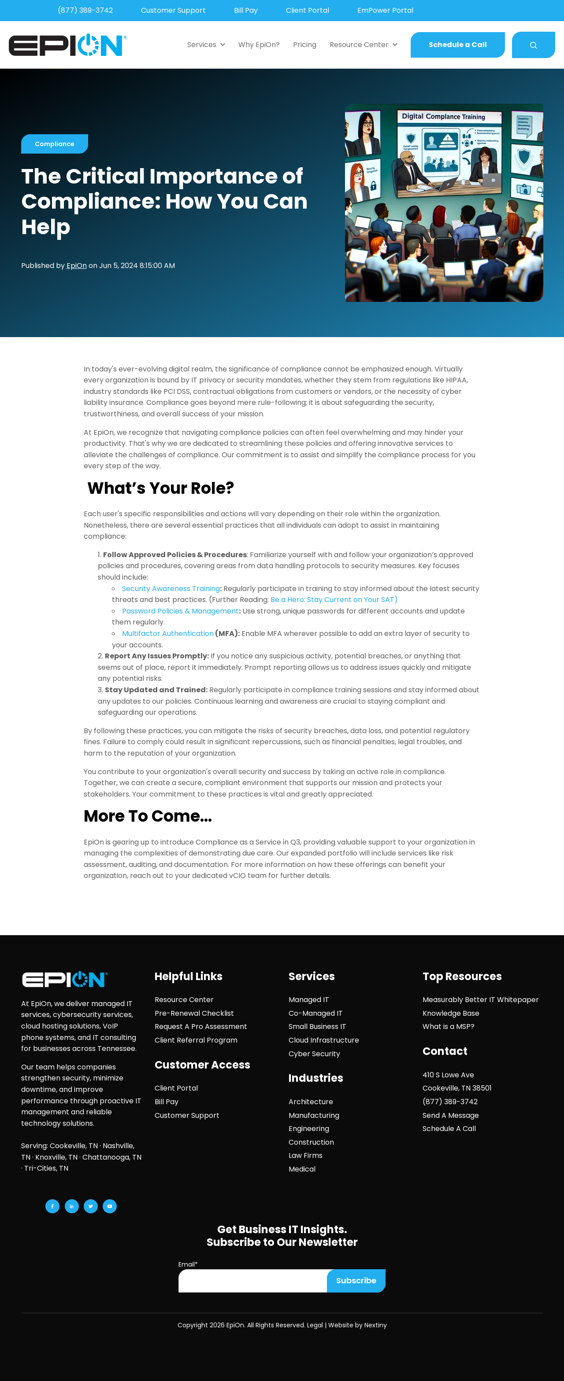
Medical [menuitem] (302, 1169)
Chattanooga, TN (111, 1157)
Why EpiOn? (259, 45)
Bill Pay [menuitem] (246, 10)
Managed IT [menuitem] (309, 1000)
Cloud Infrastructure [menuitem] (324, 1040)
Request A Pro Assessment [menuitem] (201, 1026)
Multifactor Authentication (168, 633)
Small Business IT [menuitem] (317, 1026)
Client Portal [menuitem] (307, 10)
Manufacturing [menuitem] (314, 1115)
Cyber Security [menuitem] (314, 1054)
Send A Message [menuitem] (451, 1115)
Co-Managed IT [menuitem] (316, 1013)
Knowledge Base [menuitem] (451, 1013)
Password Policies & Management (180, 611)
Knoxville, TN (56, 1157)
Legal (315, 1325)
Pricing (304, 45)
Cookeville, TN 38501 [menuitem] (457, 1088)
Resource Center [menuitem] (184, 1000)
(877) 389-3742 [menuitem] (85, 10)
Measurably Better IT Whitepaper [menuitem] (481, 1000)
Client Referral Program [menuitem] (196, 1040)
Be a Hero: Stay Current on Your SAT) (334, 600)
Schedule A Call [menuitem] (449, 1129)
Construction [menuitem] (311, 1142)
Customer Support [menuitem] (173, 10)
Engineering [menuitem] (309, 1129)
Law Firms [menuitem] (306, 1155)
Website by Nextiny (357, 1325)
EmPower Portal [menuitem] (385, 10)
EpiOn (77, 266)
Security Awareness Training (171, 589)
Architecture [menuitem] (311, 1102)
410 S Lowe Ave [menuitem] (448, 1075)
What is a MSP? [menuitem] (449, 1026)
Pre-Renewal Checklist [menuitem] (194, 1013)
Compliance (54, 144)
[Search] (533, 45)
